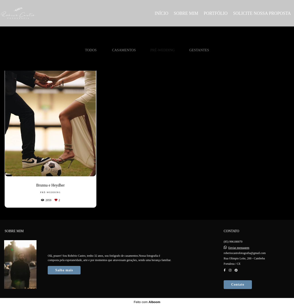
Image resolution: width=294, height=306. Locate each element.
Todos (91, 50)
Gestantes (199, 50)
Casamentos (124, 50)
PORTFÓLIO (216, 13)
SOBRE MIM (186, 13)
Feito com (147, 302)
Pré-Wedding (162, 50)
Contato (237, 284)
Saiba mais (64, 270)
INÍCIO (161, 13)
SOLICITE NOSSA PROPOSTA (262, 13)
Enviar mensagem (238, 247)
